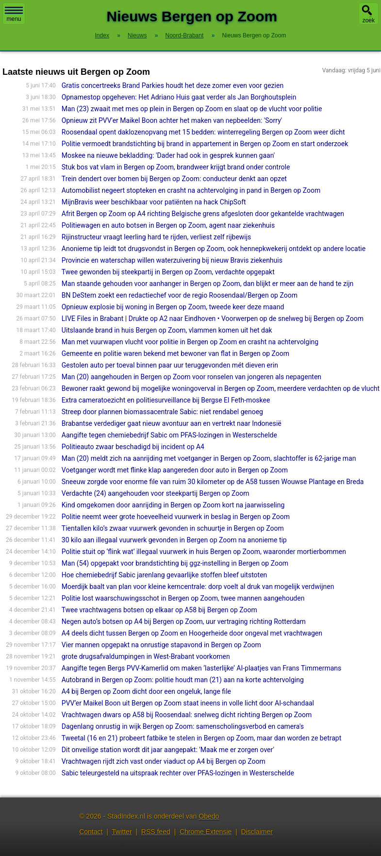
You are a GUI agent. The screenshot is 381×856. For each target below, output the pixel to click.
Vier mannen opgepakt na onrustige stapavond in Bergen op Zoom (161, 645)
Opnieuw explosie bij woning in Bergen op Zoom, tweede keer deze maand (173, 307)
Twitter (122, 832)
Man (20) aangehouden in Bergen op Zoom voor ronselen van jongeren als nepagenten (191, 377)
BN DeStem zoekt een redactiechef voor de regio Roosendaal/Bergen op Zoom (180, 295)
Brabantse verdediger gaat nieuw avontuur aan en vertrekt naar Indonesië (172, 423)
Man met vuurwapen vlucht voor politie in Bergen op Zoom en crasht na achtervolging (190, 342)
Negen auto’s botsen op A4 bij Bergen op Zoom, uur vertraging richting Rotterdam (184, 621)
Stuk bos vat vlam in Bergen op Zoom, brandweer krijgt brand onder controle (176, 167)
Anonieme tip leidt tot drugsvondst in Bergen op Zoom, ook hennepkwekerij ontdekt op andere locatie (213, 248)
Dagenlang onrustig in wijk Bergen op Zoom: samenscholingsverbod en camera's (183, 726)
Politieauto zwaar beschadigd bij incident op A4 (133, 447)
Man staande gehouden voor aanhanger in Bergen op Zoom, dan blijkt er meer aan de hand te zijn (208, 283)
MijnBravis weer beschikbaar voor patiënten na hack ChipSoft (154, 202)
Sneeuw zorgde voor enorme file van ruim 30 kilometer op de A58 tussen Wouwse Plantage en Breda (213, 482)
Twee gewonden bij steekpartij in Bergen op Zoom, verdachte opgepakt (168, 272)
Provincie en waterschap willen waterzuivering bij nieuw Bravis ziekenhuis (172, 260)
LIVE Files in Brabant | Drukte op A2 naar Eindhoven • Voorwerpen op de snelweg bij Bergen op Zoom (213, 318)
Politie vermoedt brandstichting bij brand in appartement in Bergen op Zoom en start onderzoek (205, 144)
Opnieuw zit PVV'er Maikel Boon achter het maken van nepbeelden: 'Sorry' (172, 120)
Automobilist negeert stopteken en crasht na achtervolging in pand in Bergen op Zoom (191, 190)
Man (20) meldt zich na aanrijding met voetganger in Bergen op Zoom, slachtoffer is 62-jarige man (209, 458)
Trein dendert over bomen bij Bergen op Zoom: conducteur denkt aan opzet (174, 179)
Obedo (209, 816)
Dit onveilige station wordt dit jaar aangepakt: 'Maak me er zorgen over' (168, 750)
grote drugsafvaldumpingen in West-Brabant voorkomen (146, 656)
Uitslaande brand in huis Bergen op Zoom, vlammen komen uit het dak (167, 330)
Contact (90, 832)
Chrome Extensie (206, 832)
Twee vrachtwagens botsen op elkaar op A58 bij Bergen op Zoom (159, 610)
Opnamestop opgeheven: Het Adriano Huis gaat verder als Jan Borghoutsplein (179, 97)
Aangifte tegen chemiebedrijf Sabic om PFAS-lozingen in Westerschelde (169, 435)
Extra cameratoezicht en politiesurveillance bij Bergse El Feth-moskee (166, 400)
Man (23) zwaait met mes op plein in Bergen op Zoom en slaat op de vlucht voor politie (192, 109)
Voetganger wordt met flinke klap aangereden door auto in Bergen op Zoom (175, 470)
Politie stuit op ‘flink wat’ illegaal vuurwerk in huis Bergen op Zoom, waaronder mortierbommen (204, 551)
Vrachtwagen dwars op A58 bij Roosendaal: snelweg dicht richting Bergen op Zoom (187, 715)
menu (14, 14)
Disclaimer (257, 832)
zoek (369, 20)
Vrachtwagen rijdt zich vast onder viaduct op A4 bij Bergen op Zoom (163, 761)
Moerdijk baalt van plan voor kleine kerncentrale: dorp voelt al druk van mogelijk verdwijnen (198, 586)
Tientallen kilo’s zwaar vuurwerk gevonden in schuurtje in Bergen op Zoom (173, 528)
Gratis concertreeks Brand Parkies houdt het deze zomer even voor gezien (172, 85)
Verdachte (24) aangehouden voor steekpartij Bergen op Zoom (155, 493)
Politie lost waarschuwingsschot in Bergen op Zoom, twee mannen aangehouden (183, 598)
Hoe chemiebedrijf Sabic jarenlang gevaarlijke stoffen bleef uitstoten (164, 575)
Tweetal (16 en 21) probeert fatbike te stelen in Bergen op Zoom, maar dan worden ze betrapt (201, 738)
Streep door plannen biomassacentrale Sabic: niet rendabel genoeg (162, 412)
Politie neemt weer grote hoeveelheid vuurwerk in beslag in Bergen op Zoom (176, 516)
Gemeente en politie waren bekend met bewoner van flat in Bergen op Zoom (175, 353)
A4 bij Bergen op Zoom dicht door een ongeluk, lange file (146, 691)
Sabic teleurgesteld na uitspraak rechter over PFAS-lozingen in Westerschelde (178, 773)
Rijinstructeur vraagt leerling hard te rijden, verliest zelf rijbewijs (156, 237)
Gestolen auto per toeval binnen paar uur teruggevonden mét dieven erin (170, 365)
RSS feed (155, 832)
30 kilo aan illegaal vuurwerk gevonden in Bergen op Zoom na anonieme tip (174, 540)
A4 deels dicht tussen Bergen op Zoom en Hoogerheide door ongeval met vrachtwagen (192, 633)
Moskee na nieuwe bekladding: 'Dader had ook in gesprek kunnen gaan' (168, 155)
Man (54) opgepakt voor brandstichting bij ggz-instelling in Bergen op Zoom (175, 563)
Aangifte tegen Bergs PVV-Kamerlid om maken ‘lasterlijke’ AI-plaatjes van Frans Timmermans (201, 668)
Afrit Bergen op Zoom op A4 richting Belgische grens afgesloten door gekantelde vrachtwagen (203, 214)
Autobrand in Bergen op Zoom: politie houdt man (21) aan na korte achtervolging (183, 680)
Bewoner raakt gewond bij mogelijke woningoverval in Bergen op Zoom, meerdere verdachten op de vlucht (221, 388)
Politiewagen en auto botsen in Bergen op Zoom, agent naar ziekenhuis (168, 225)
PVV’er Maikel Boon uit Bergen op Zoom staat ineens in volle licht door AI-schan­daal (188, 703)
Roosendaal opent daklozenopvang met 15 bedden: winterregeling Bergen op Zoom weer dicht (203, 132)
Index (102, 35)
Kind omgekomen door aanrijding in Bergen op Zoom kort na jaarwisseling (173, 505)
